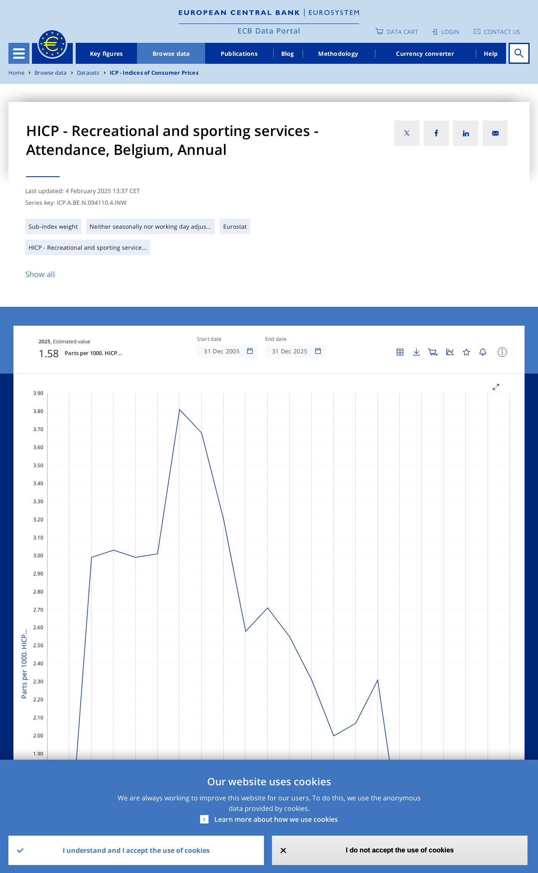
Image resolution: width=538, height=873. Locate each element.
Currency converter (425, 54)
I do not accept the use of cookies (400, 850)
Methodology (338, 54)
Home (16, 72)
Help (491, 54)
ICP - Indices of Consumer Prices (154, 72)
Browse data (171, 54)
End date (276, 339)
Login (450, 32)
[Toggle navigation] (18, 53)
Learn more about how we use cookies (276, 819)
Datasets (88, 72)
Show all (40, 274)
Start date (209, 339)
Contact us (502, 32)
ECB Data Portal (269, 31)
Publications (239, 54)
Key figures (106, 54)
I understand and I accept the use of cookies (136, 850)
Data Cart (402, 32)
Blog (287, 54)
